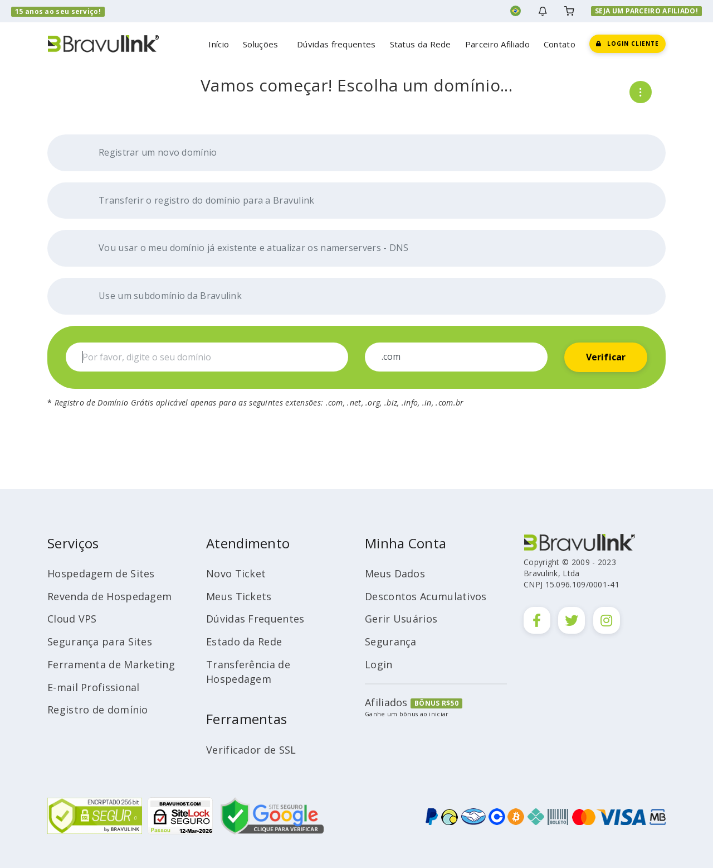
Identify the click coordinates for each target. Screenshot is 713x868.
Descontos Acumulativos (426, 596)
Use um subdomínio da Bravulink (158, 296)
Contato (559, 44)
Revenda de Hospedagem (109, 596)
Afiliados (386, 702)
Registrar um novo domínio (146, 153)
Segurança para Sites (99, 641)
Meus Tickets (239, 596)
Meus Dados (395, 573)
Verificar (606, 357)
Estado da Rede (244, 641)
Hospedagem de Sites (101, 573)
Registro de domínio (97, 709)
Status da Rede (420, 44)
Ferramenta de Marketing (111, 664)
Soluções (263, 44)
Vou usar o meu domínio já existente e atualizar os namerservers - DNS (242, 248)
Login (379, 664)
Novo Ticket (236, 573)
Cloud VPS (72, 618)
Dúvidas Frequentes (255, 618)
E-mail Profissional (93, 687)
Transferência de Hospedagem (248, 672)
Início (218, 44)
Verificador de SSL (251, 749)
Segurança (391, 641)
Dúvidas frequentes (336, 44)
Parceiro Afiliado (497, 44)
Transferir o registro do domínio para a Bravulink (195, 201)
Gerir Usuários (401, 618)
